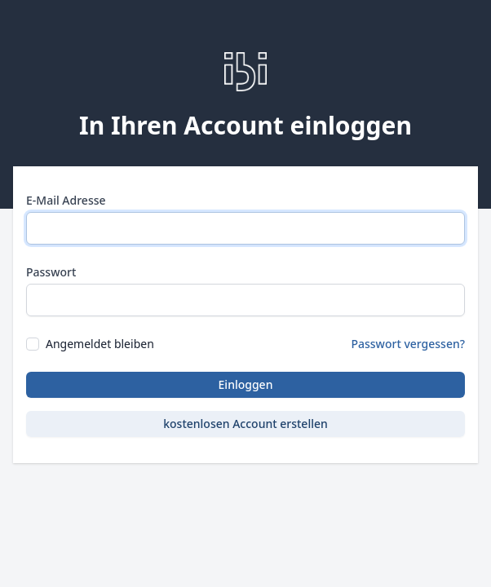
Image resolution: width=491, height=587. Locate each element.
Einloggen (246, 384)
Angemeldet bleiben (100, 343)
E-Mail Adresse (66, 200)
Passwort (51, 272)
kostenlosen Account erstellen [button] (245, 423)
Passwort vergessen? (408, 343)
